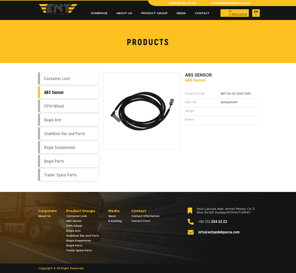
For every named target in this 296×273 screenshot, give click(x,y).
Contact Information (145, 216)
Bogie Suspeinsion (59, 147)
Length (190, 111)
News (112, 216)
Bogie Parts (54, 161)
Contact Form (140, 221)
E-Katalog (115, 221)
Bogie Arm (52, 119)
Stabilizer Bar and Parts (64, 133)
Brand (189, 119)
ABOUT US (124, 13)
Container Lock (57, 78)
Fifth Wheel (54, 106)
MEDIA (181, 13)
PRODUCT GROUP (154, 13)
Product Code (194, 93)
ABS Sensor (54, 92)
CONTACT (202, 13)
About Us (44, 216)
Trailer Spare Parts (60, 174)
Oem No (191, 102)
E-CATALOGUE (238, 13)
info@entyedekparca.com (230, 3)
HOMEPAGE (99, 13)
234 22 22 (207, 222)
